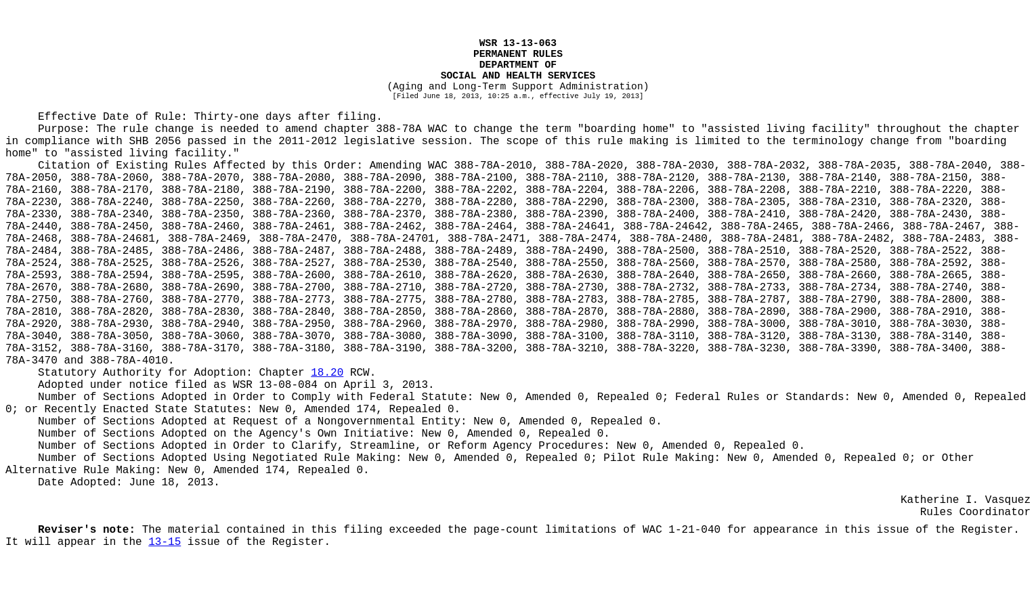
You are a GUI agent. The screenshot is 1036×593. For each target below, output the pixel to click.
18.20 (327, 373)
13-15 (164, 542)
